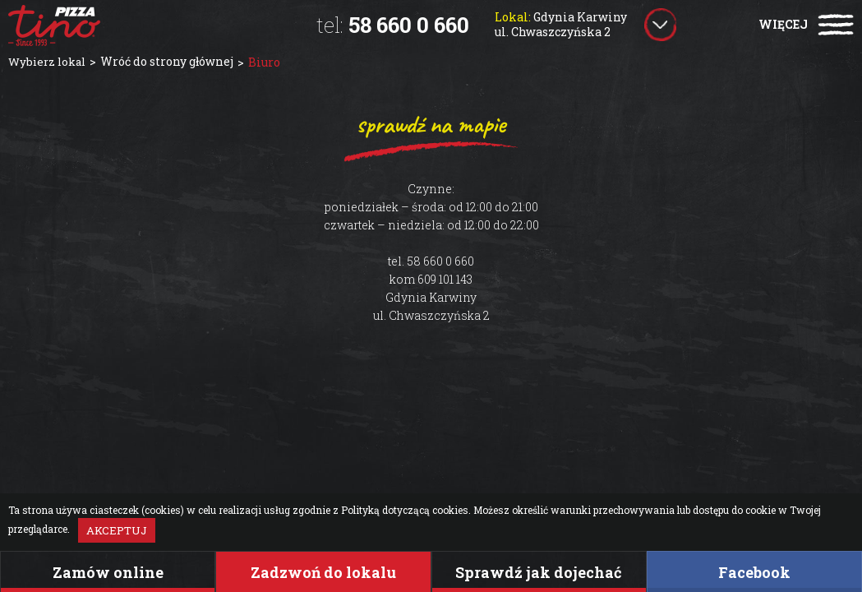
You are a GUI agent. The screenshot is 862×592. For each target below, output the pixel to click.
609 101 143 (444, 279)
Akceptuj (116, 530)
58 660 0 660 (392, 25)
